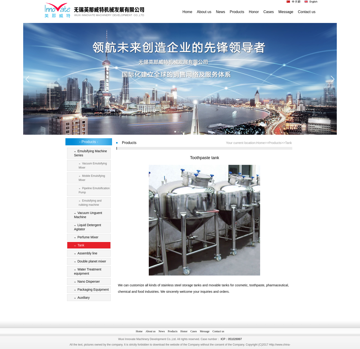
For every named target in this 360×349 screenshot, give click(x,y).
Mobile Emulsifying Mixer (91, 178)
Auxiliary (81, 298)
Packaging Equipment (90, 289)
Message (285, 12)
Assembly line (84, 253)
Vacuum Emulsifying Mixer (92, 165)
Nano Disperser (86, 281)
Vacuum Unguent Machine (87, 215)
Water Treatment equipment (86, 271)
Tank (78, 245)
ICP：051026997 (231, 346)
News (220, 12)
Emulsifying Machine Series (89, 153)
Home (187, 12)
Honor (254, 12)
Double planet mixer (89, 261)
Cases (268, 12)
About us (204, 12)
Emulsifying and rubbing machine (89, 202)
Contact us (306, 12)
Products (237, 12)
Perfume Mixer (85, 237)
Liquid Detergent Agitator (86, 227)
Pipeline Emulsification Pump (93, 190)
